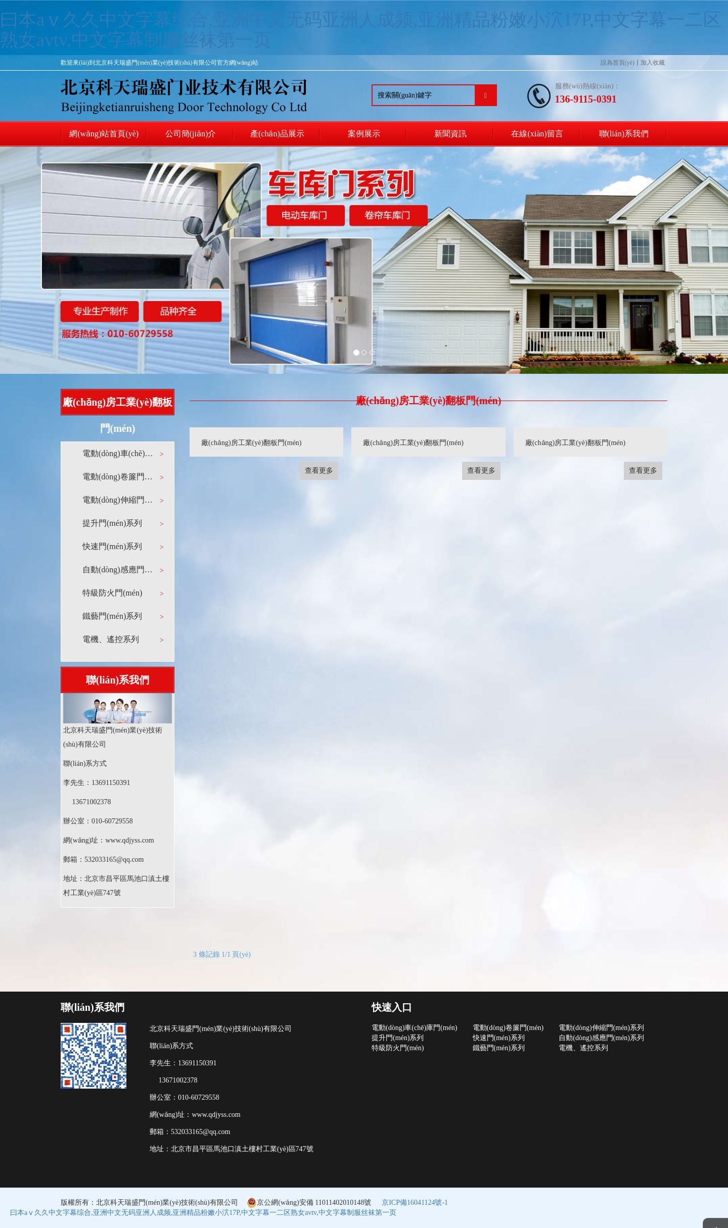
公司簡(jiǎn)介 (190, 133)
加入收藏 (653, 63)
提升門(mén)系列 (112, 523)
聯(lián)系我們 (624, 133)
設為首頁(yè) (617, 63)
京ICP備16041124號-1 (415, 1202)
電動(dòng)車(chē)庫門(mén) (118, 453)
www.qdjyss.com (129, 840)
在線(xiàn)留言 (537, 133)
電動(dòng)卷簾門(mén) (118, 476)
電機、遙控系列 (110, 639)
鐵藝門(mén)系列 (112, 616)
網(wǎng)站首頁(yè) (104, 133)
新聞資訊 (450, 133)
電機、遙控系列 (583, 1048)
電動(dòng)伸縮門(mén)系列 (118, 500)
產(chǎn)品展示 (277, 133)
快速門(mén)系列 (112, 546)
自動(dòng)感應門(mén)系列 (118, 569)
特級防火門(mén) (112, 592)
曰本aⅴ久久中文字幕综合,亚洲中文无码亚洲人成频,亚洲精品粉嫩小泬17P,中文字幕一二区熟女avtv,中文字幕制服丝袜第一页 (360, 30)
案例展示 (364, 133)
